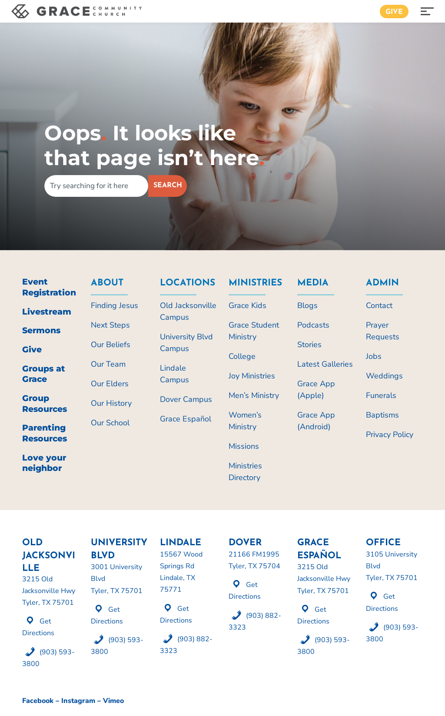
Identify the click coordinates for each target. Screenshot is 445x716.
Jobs (374, 356)
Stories (309, 344)
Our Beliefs (110, 344)
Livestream (46, 312)
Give (394, 12)
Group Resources (44, 403)
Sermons (41, 330)
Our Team (108, 364)
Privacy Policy (389, 434)
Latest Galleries (325, 364)
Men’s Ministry (254, 395)
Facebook (37, 701)
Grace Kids (247, 305)
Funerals (381, 395)
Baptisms (382, 415)
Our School (110, 423)
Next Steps (110, 325)
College (242, 356)
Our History (111, 403)
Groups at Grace (43, 374)
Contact (379, 305)
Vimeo (113, 701)
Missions (244, 446)
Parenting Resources (44, 433)
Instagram (78, 701)
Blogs (307, 305)
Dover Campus (186, 399)
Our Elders (110, 383)
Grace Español (185, 419)
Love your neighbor (44, 463)
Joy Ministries (252, 376)
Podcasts (313, 325)
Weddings (384, 376)
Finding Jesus (114, 305)
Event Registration (49, 287)
